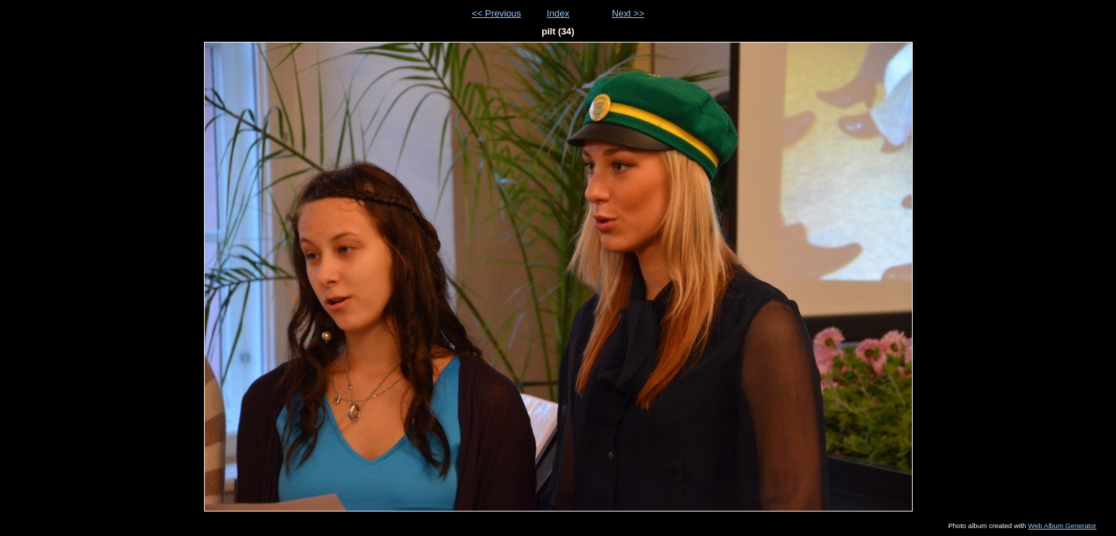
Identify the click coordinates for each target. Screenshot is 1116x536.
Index (557, 13)
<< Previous (496, 13)
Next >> (628, 13)
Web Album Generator (1062, 526)
